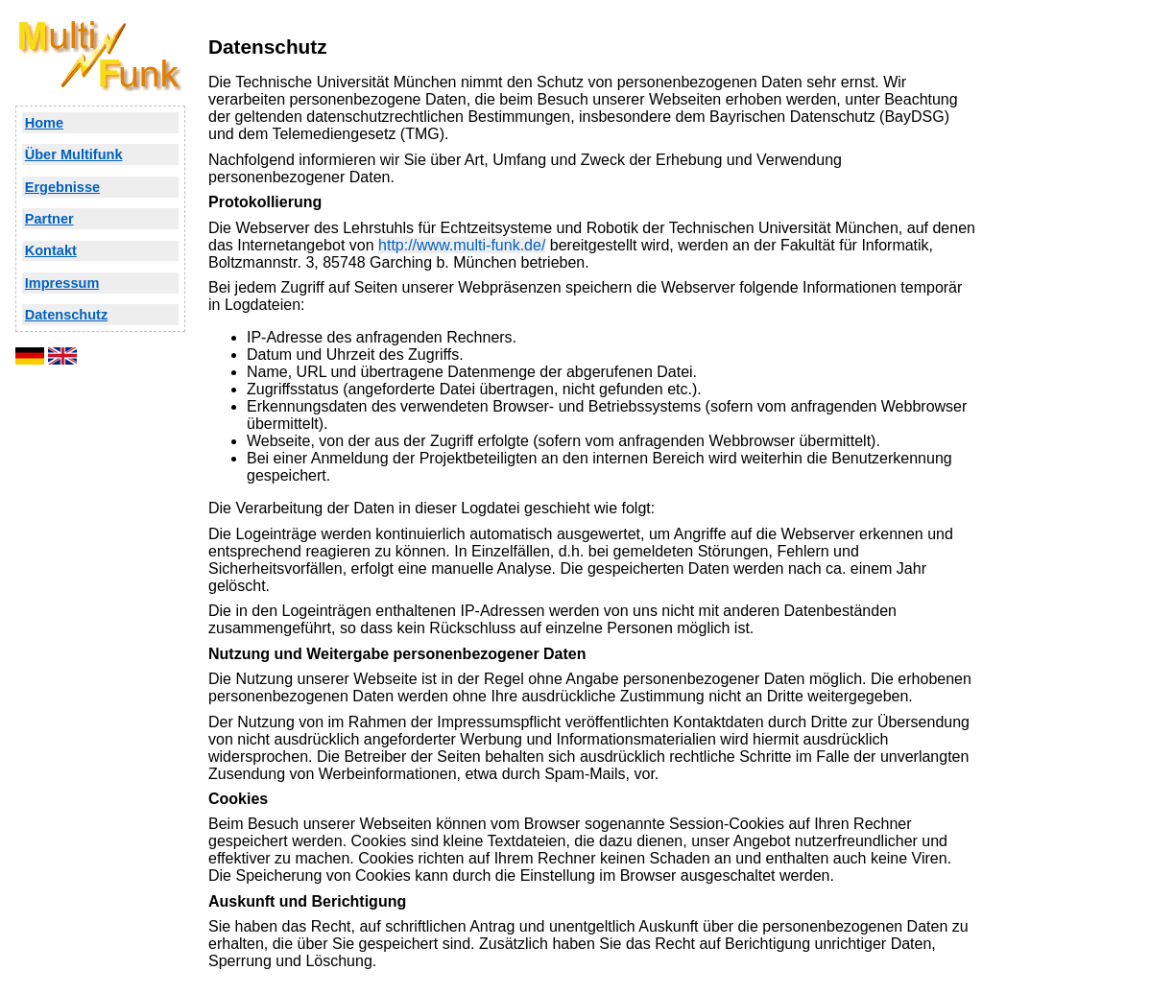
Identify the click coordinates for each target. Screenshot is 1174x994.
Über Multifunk (74, 154)
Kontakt (51, 250)
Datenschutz (66, 314)
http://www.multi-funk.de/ (461, 245)
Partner (49, 218)
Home (44, 122)
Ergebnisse (62, 187)
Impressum (62, 283)
